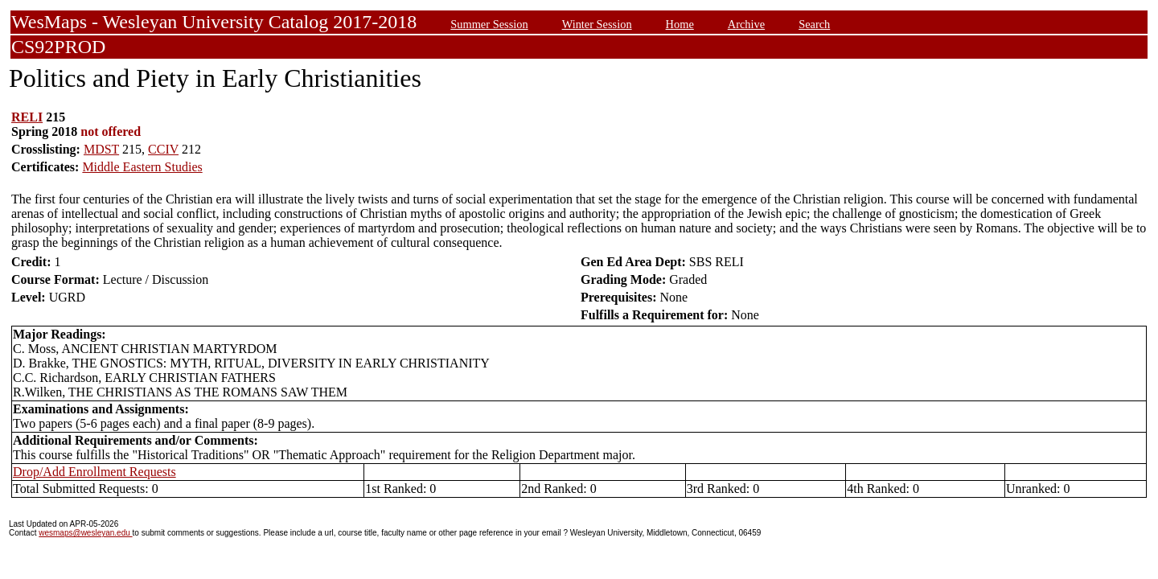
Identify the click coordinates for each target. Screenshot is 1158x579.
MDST (101, 149)
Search (814, 24)
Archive (746, 24)
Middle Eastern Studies (142, 167)
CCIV (163, 149)
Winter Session (597, 24)
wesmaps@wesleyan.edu (85, 532)
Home (680, 24)
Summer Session (489, 24)
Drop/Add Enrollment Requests (94, 471)
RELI (27, 117)
